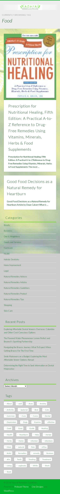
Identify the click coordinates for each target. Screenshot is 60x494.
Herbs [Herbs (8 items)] (9, 441)
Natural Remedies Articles (15, 282)
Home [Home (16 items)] (21, 441)
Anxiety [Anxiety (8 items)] (43, 403)
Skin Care (8, 311)
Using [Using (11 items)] (9, 465)
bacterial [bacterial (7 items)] (24, 410)
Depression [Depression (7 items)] (11, 422)
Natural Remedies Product (15, 293)
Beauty (7, 225)
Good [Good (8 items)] (9, 428)
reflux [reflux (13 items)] (44, 447)
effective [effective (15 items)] (51, 422)
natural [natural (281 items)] (21, 447)
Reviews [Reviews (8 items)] (49, 453)
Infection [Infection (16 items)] (34, 441)
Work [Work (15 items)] (47, 465)
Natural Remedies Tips (14, 299)
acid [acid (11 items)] (20, 403)
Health (7, 253)
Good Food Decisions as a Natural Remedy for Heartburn (29, 187)
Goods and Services (12, 242)
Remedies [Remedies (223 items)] (22, 453)
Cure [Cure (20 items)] (24, 416)
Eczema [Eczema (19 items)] (37, 422)
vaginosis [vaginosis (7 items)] (22, 465)
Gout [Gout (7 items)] (20, 428)
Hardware (8, 248)
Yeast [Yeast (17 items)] (9, 472)
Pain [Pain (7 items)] (33, 447)
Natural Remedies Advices (15, 276)
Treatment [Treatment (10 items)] (46, 459)
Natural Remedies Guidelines (17, 288)
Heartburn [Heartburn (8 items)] (23, 434)
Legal (6, 271)
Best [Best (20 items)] (36, 410)
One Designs (37, 486)
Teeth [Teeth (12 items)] (19, 459)
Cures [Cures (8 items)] (35, 416)
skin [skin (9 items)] (8, 459)
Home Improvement (12, 265)
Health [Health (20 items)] (9, 434)
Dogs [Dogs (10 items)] (25, 422)
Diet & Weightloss (12, 236)
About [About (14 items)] (9, 403)
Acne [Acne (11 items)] (31, 403)
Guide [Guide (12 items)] (31, 428)
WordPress (9, 491)
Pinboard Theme (21, 486)
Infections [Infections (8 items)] (49, 441)
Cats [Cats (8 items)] (47, 410)
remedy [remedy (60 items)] (36, 453)
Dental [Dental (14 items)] (48, 416)
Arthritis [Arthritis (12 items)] (10, 410)
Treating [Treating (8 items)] (31, 459)
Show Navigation (48, 28)
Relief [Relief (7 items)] (9, 453)
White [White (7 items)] (35, 465)
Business (8, 230)
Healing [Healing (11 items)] (44, 428)
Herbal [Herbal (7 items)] (48, 434)
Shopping (8, 305)
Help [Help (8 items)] (37, 434)
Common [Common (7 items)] (11, 416)
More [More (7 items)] (9, 447)
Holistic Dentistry (11, 259)
